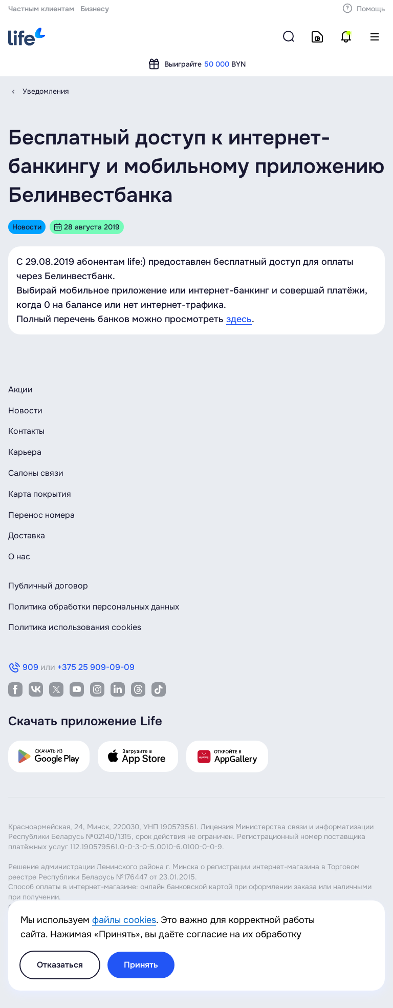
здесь (239, 319)
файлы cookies (124, 920)
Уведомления (46, 91)
